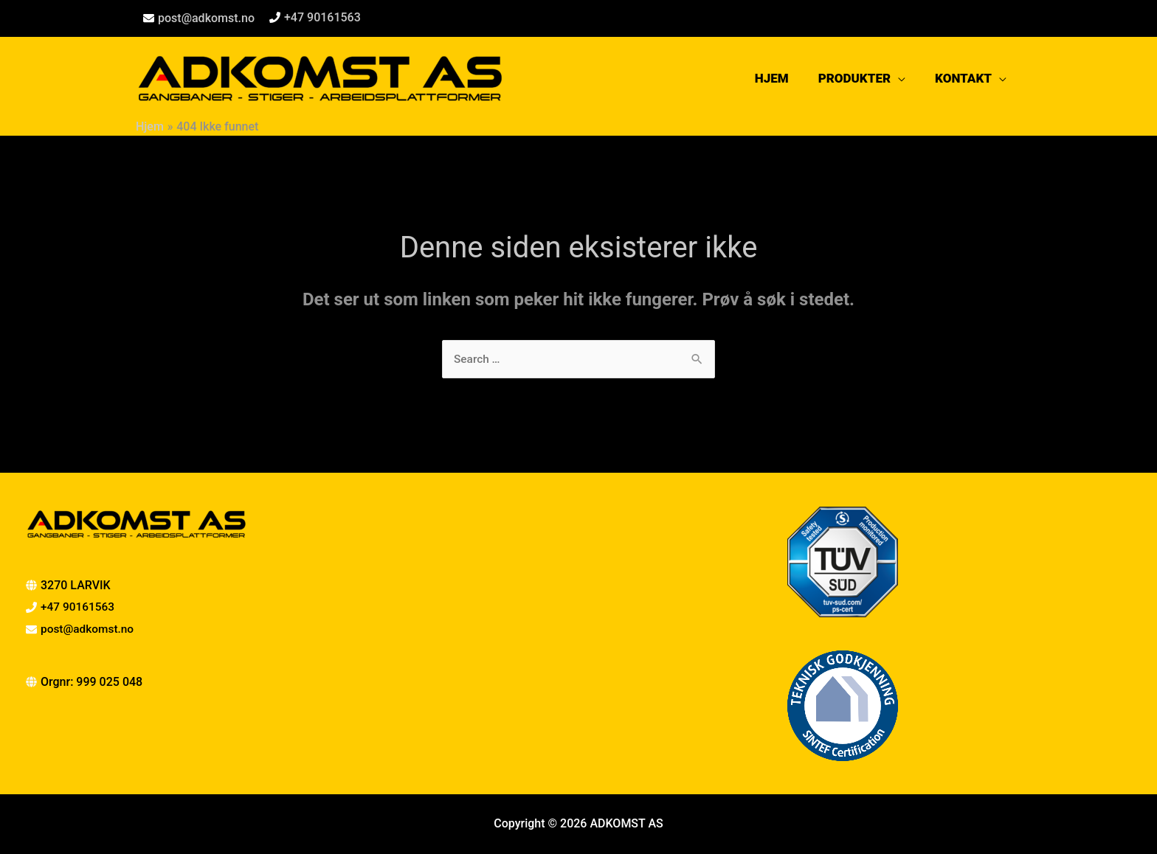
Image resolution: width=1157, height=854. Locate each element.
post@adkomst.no (206, 18)
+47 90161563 (322, 17)
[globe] (84, 683)
